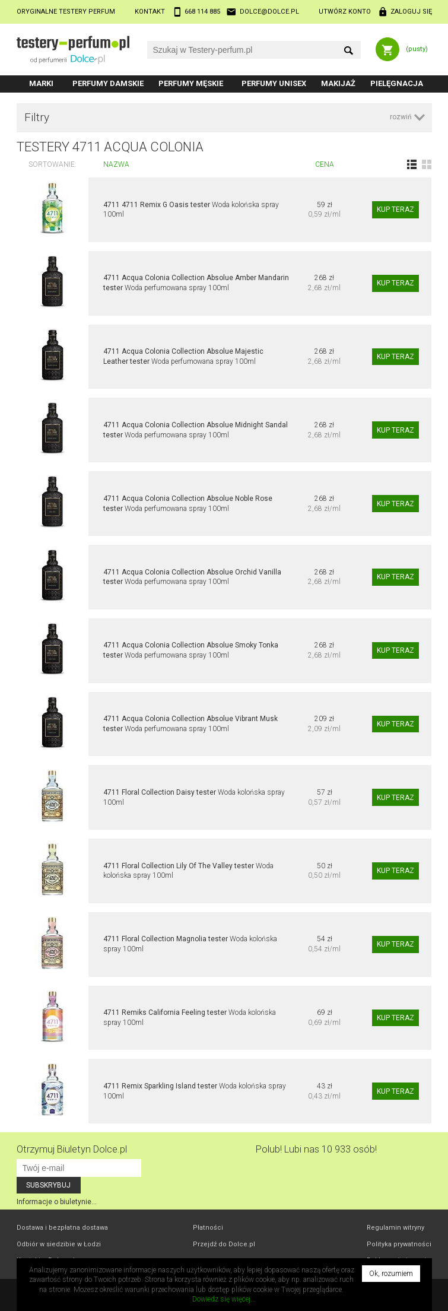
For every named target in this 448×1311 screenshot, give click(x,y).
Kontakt (150, 11)
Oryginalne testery (66, 11)
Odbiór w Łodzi (59, 1244)
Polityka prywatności (399, 1244)
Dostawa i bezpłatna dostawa (62, 1227)
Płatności (208, 1227)
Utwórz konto (345, 11)
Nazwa (116, 164)
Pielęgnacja (396, 83)
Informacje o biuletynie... (57, 1202)
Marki (41, 83)
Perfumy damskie (108, 83)
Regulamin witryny (395, 1227)
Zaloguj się (411, 11)
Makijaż (338, 83)
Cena (324, 164)
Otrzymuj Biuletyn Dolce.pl (72, 1149)
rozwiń (401, 117)
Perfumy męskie (190, 83)
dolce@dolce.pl (269, 11)
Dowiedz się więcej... (224, 1299)
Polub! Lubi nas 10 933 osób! (316, 1149)
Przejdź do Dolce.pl (224, 1244)
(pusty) (417, 49)
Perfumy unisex (274, 83)
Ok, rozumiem (391, 1273)
